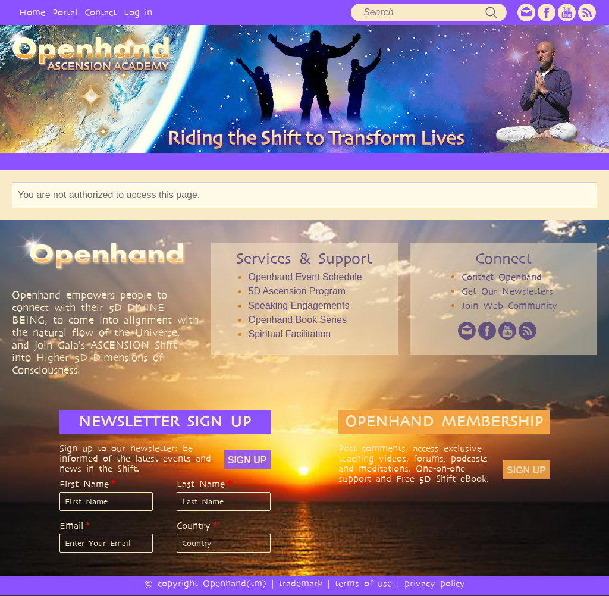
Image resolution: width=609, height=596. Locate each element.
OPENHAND (92, 160)
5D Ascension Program (297, 291)
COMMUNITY (431, 160)
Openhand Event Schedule (305, 277)
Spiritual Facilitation (289, 334)
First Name (84, 484)
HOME (44, 160)
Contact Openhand (502, 277)
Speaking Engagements (298, 305)
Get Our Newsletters (507, 291)
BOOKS (380, 160)
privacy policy (434, 583)
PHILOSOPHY (152, 160)
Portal (64, 12)
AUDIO (340, 160)
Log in (138, 12)
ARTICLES (257, 160)
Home (32, 12)
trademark (300, 583)
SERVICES (207, 160)
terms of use (363, 583)
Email (71, 525)
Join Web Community (509, 305)
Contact (100, 12)
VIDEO (300, 160)
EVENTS (483, 160)
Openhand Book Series (297, 320)
